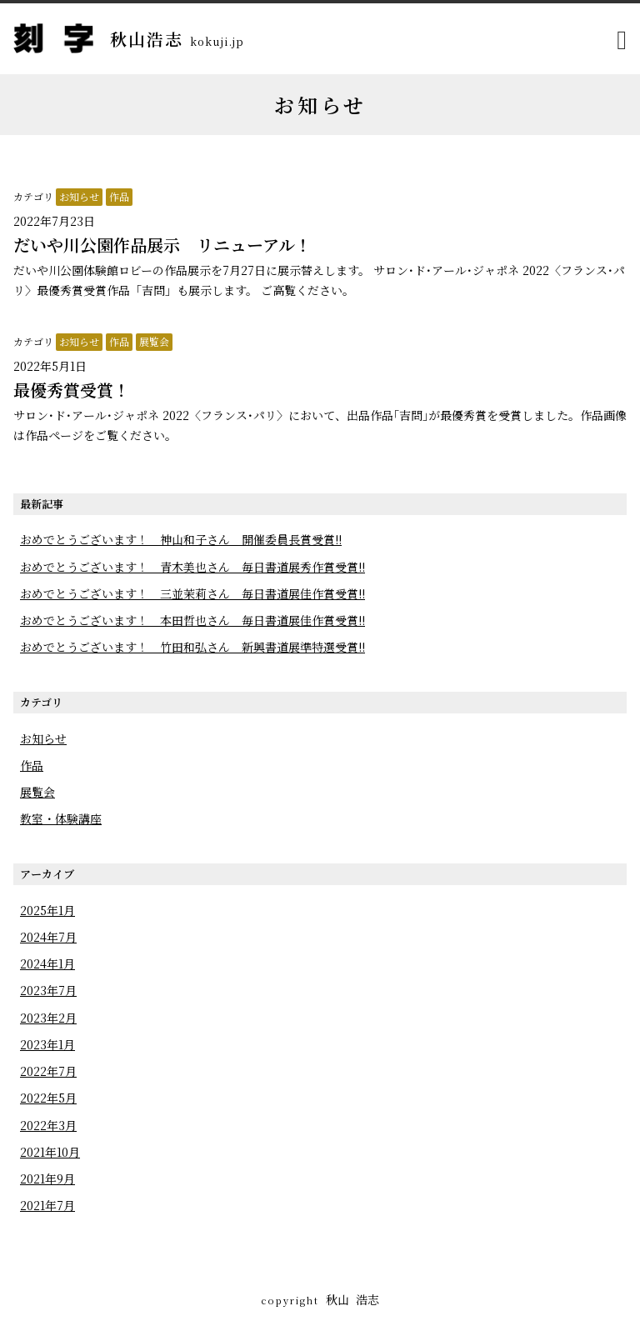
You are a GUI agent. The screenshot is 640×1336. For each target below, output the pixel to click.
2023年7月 (48, 990)
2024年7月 (48, 936)
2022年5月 (48, 1097)
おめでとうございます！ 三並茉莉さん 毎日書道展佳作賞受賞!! (192, 593)
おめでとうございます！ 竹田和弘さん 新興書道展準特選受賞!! (192, 646)
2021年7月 (47, 1205)
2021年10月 (50, 1151)
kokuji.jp (217, 41)
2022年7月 (48, 1071)
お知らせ (79, 196)
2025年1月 (47, 910)
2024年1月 (47, 963)
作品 (119, 196)
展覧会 (154, 341)
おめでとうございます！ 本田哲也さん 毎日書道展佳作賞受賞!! (192, 620)
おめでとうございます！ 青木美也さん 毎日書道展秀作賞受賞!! (192, 566)
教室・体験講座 (61, 818)
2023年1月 (47, 1044)
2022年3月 (48, 1125)
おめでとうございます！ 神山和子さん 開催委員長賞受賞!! (181, 539)
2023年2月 (48, 1017)
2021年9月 (47, 1178)
